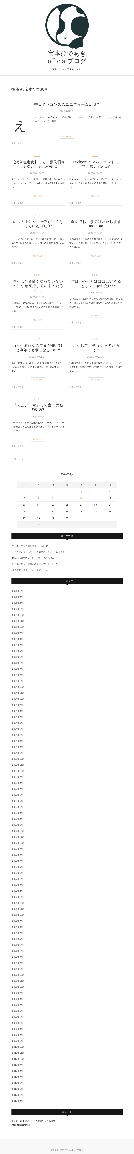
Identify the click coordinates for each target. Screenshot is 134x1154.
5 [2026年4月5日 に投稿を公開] (109, 491)
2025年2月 (17, 675)
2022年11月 (18, 837)
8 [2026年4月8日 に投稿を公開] (52, 498)
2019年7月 (17, 1076)
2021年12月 (18, 903)
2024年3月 (17, 741)
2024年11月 (18, 692)
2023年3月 (17, 812)
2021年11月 (18, 908)
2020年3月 (17, 1029)
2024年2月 (17, 747)
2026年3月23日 (94, 357)
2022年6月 (17, 867)
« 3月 (38, 524)
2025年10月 (18, 626)
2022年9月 (17, 848)
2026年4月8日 (37, 173)
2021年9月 (17, 920)
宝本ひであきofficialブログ (67, 56)
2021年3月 (17, 956)
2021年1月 (17, 969)
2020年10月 (18, 986)
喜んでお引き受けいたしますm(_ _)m (96, 223)
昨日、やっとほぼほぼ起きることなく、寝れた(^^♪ (96, 283)
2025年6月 (17, 651)
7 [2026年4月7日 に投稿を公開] (38, 498)
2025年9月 (17, 632)
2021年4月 (17, 950)
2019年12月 (18, 1046)
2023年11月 (18, 764)
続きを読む (67, 136)
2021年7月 (17, 933)
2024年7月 (17, 716)
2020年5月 (17, 1016)
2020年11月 (18, 980)
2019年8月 (17, 1070)
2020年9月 (17, 993)
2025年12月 (18, 615)
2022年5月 (17, 873)
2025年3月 (17, 668)
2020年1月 (17, 1040)
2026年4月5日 (95, 233)
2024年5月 (17, 728)
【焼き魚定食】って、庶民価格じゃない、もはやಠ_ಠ (38, 164)
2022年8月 (17, 854)
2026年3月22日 (36, 416)
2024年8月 (17, 711)
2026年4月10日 (65, 111)
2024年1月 (17, 752)
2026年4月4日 (37, 297)
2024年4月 (17, 735)
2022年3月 (17, 884)
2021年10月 (18, 914)
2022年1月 (17, 897)
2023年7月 (17, 788)
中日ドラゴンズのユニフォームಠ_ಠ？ (67, 104)
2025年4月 (17, 662)
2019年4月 (17, 1095)
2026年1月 (17, 609)
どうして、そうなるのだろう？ (96, 347)
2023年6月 (17, 794)
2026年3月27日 (94, 292)
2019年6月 (17, 1082)
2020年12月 (18, 974)
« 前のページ (17, 458)
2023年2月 (17, 818)
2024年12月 (18, 686)
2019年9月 (17, 1065)
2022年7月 (17, 860)
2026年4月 (17, 590)
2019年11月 (18, 1052)
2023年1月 (17, 824)
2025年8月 (17, 639)
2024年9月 (17, 705)
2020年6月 (17, 1010)
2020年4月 (17, 1023)
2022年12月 (18, 831)
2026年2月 (17, 602)
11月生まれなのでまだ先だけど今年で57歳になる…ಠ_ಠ (38, 347)
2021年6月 (17, 938)
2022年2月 (17, 890)
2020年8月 (17, 999)
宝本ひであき (17, 143)
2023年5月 (17, 801)
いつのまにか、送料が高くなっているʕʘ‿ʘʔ (38, 223)
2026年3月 (17, 596)
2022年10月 (18, 843)
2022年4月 (17, 878)
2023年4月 (17, 807)
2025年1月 (17, 681)
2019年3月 (17, 1100)
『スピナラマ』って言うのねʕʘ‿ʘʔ (38, 407)
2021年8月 (17, 927)
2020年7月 (17, 1004)
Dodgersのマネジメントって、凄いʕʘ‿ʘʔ (96, 164)
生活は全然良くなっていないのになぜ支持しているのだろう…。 (38, 286)
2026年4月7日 (37, 233)
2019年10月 (18, 1059)
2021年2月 (17, 963)
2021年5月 (17, 944)
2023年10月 (18, 771)
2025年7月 (17, 645)
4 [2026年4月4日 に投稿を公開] (95, 491)
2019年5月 (17, 1089)
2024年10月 (18, 698)
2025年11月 (18, 620)
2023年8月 (17, 782)
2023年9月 (17, 777)
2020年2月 (17, 1034)
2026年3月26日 (36, 357)
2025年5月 (17, 656)
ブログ (66, 98)
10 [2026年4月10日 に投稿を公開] (81, 498)
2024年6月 (17, 722)
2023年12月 (18, 758)
